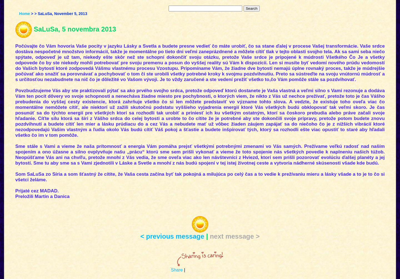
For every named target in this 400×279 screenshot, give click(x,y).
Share (177, 270)
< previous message (172, 236)
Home (24, 13)
